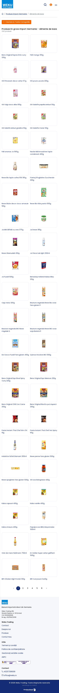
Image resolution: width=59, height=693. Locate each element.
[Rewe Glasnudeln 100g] (15, 243)
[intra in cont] (51, 5)
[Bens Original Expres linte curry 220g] (15, 46)
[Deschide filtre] (16, 22)
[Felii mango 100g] (43, 45)
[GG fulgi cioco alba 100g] (15, 95)
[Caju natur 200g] (15, 293)
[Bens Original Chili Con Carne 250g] (15, 396)
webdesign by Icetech (29, 685)
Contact (5, 625)
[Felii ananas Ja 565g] (15, 142)
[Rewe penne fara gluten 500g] (43, 447)
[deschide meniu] (56, 5)
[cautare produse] (45, 5)
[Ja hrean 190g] (43, 220)
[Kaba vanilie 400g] (43, 494)
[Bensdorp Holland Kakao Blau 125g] (43, 268)
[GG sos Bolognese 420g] (43, 470)
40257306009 (8, 671)
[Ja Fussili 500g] (15, 267)
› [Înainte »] (46, 588)
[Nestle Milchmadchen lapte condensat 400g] (43, 143)
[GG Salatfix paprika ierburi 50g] (43, 95)
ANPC (4, 657)
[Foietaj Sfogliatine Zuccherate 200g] (43, 169)
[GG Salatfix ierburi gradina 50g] (15, 118)
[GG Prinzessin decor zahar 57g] (15, 71)
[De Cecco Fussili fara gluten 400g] (15, 345)
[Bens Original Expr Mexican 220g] (43, 369)
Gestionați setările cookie (12, 653)
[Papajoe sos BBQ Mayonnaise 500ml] (43, 518)
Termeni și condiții (9, 645)
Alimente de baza (37, 14)
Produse (5, 633)
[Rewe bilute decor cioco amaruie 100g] (15, 195)
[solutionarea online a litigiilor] (23, 662)
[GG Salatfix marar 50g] (43, 118)
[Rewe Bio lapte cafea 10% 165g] (15, 168)
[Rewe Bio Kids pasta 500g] (43, 194)
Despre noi (6, 629)
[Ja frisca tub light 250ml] (43, 243)
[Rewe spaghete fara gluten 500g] (15, 470)
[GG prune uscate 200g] (43, 71)
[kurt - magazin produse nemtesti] (7, 4)
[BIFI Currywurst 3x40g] (43, 569)
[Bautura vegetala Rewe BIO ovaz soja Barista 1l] (43, 320)
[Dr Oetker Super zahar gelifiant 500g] (43, 544)
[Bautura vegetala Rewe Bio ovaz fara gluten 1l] (43, 294)
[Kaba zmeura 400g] (15, 517)
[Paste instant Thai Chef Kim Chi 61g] (15, 422)
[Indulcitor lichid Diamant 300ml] (15, 447)
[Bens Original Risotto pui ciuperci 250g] (43, 396)
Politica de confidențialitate (13, 649)
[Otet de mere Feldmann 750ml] (15, 543)
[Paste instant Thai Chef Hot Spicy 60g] (43, 422)
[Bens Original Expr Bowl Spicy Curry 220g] (15, 370)
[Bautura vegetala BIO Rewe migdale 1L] (15, 320)
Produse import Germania (16, 14)
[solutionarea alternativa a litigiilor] (9, 662)
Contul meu (7, 637)
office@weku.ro (9, 675)
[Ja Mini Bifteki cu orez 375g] (15, 220)
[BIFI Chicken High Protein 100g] (15, 569)
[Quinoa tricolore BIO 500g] (43, 345)
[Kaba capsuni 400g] (15, 494)
